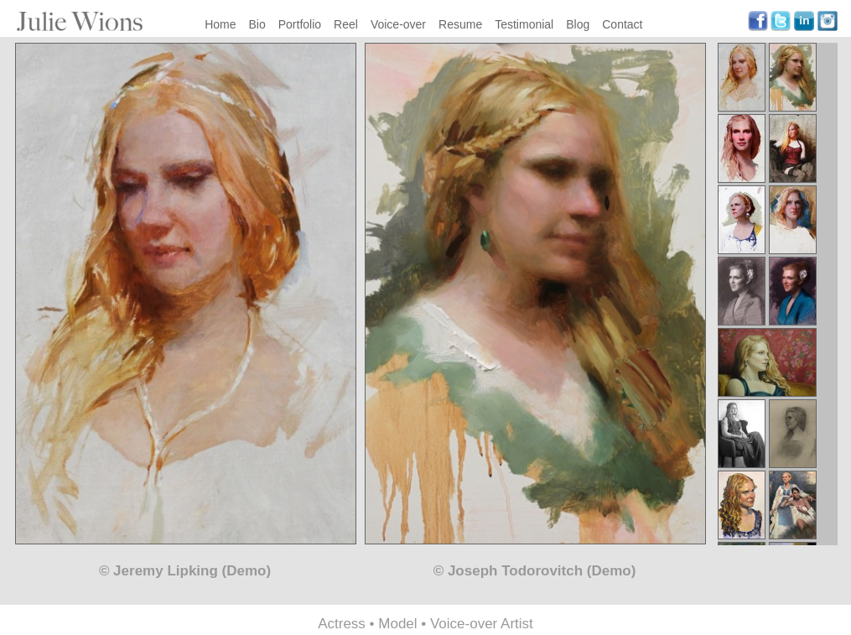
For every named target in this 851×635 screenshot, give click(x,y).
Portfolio (299, 24)
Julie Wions (80, 21)
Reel (346, 24)
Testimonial (524, 24)
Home (220, 24)
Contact (622, 24)
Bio (257, 24)
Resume (460, 24)
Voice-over (398, 24)
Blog (577, 24)
